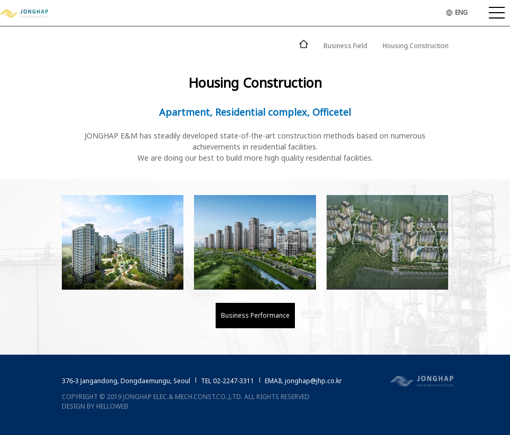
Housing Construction (416, 46)
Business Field (345, 46)
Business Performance (255, 315)
